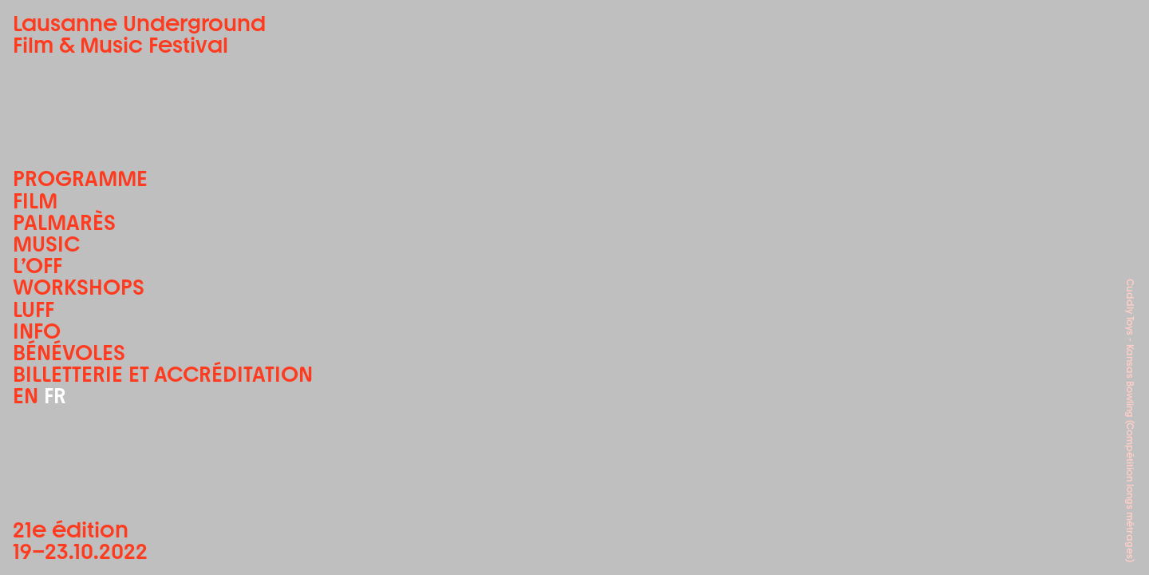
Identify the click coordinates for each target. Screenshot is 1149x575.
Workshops (78, 287)
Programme (80, 178)
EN (25, 396)
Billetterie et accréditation (163, 374)
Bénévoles (69, 352)
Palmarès (64, 222)
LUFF (33, 309)
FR (55, 396)
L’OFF (37, 265)
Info (37, 331)
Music (46, 244)
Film (35, 201)
